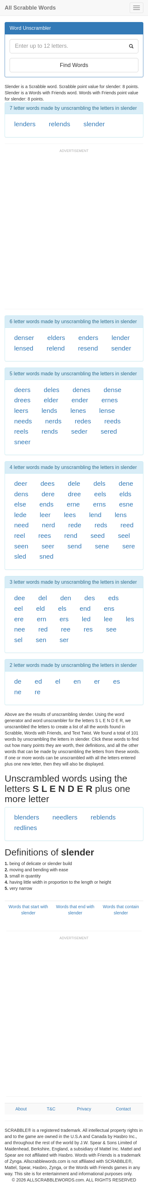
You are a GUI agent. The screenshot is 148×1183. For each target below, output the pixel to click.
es (116, 681)
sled (20, 556)
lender (121, 337)
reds (101, 525)
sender (121, 348)
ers (64, 619)
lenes (78, 410)
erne (73, 504)
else (20, 504)
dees (47, 483)
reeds (112, 421)
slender (94, 123)
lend (95, 514)
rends (50, 431)
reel (19, 535)
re (38, 691)
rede (74, 525)
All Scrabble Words (30, 8)
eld (40, 608)
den (65, 597)
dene (126, 483)
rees (44, 535)
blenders (26, 817)
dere (48, 494)
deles (51, 389)
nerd (48, 525)
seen (21, 546)
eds (113, 597)
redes (83, 421)
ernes (109, 400)
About (21, 1108)
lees (70, 514)
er (97, 681)
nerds (53, 421)
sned (46, 556)
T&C (51, 1108)
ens (109, 608)
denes (81, 389)
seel (124, 535)
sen (41, 639)
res (88, 629)
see (111, 629)
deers (22, 389)
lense (107, 410)
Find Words (74, 65)
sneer (22, 441)
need (21, 525)
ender (79, 400)
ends (46, 504)
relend (56, 348)
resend (88, 348)
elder (51, 400)
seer (48, 546)
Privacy (84, 1108)
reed (126, 525)
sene (102, 546)
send (75, 546)
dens (21, 494)
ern (41, 619)
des (89, 597)
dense (112, 389)
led (86, 619)
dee (19, 597)
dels (99, 483)
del (42, 597)
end (85, 608)
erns (99, 504)
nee (19, 629)
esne (126, 504)
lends (49, 410)
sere (128, 546)
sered (109, 431)
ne (17, 691)
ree (65, 629)
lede (20, 514)
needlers (65, 817)
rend (70, 535)
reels (21, 431)
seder (79, 431)
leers (21, 410)
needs (23, 421)
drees (22, 400)
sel (18, 639)
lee (108, 619)
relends (59, 123)
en (77, 681)
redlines (25, 827)
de (17, 681)
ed (38, 681)
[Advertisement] (74, 232)
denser (24, 337)
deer (20, 483)
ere (19, 619)
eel (18, 608)
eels (100, 494)
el (57, 681)
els (62, 608)
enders (88, 337)
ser (64, 639)
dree (74, 494)
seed (98, 535)
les (130, 619)
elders (56, 337)
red (42, 629)
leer (45, 514)
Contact (123, 1108)
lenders (25, 123)
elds (125, 494)
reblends (103, 817)
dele (74, 483)
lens (121, 514)
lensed (24, 348)
